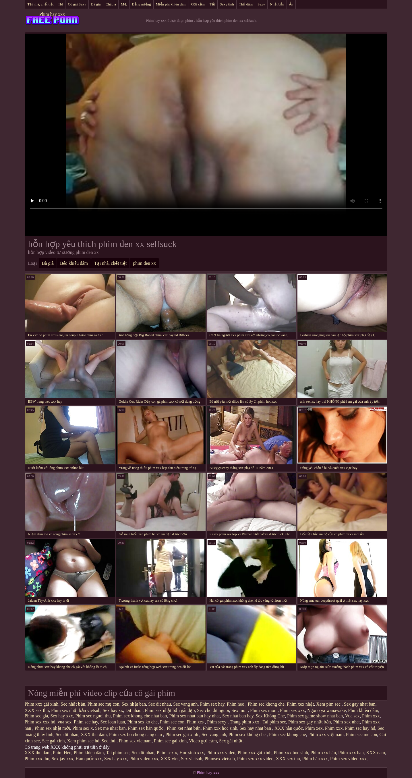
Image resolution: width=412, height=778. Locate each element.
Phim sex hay (212, 704)
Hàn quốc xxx (89, 758)
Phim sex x (82, 728)
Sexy (261, 4)
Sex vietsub (191, 758)
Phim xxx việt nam (325, 734)
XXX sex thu (288, 758)
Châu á (111, 4)
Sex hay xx (113, 710)
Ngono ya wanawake (326, 710)
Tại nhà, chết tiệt (41, 4)
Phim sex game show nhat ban (315, 715)
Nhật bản (277, 4)
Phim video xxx (143, 758)
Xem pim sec (328, 704)
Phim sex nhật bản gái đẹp (170, 710)
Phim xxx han (351, 752)
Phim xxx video (220, 752)
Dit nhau (134, 710)
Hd (61, 4)
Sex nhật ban (134, 704)
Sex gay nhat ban (360, 704)
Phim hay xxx (52, 14)
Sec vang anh (185, 704)
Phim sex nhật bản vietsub (75, 710)
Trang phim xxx (245, 721)
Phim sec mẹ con (103, 704)
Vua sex (352, 715)
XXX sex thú (37, 710)
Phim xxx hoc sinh (220, 728)
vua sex (64, 721)
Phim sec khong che (266, 704)
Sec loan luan (112, 721)
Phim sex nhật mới (52, 728)
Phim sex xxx (292, 710)
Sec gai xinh (53, 740)
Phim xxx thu (37, 758)
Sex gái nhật (230, 740)
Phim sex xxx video (255, 758)
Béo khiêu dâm (74, 263)
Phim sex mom (264, 710)
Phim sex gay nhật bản (309, 721)
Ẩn (291, 4)
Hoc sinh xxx (191, 752)
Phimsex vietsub (219, 758)
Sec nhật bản (73, 704)
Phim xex (314, 728)
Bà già (96, 4)
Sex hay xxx (61, 715)
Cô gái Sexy (77, 4)
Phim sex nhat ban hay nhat (194, 715)
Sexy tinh (227, 4)
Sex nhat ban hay (238, 715)
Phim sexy (217, 721)
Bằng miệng (141, 4)
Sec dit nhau (159, 704)
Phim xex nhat (346, 721)
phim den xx (144, 263)
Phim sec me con (361, 734)
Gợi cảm (198, 4)
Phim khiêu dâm (363, 710)
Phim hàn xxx (315, 758)
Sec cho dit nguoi (213, 710)
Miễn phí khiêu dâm (171, 4)
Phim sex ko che (142, 721)
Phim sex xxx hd (40, 721)
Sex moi (239, 710)
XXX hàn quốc (288, 728)
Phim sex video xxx (348, 758)
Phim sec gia (36, 715)
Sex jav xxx (62, 758)
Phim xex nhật (300, 704)
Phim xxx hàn (323, 752)
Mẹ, (124, 4)
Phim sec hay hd (360, 728)
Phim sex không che (248, 734)
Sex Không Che (270, 715)
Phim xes (196, 721)
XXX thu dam (94, 734)
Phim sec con (172, 721)
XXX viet (170, 758)
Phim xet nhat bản (184, 728)
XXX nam (375, 752)
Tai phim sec (274, 721)
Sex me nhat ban (110, 728)
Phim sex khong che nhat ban (140, 715)
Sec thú (109, 740)
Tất (212, 4)
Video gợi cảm (203, 740)
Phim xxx (371, 715)
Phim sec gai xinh (182, 734)
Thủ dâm (246, 4)
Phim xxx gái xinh (42, 704)
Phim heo (236, 704)
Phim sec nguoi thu (93, 715)
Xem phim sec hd (83, 740)
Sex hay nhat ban (255, 728)
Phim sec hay (86, 721)
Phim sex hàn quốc (146, 728)
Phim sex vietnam (135, 740)
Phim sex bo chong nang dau (136, 734)
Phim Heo (62, 752)
